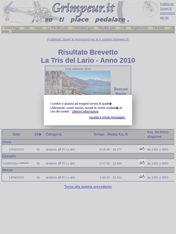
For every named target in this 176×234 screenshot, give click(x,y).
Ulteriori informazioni (85, 111)
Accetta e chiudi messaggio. (107, 117)
